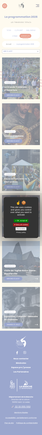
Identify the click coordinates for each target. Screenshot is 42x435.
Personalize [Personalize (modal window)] (21, 229)
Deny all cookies (21, 225)
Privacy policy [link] (21, 232)
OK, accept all (21, 221)
